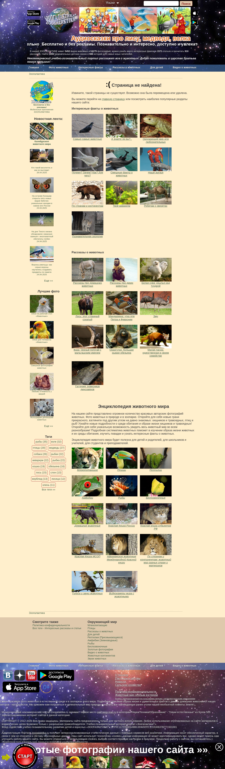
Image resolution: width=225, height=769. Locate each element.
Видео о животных (184, 67)
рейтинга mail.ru (106, 712)
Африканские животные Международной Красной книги (121, 559)
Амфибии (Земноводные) (102, 640)
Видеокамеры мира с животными (121, 595)
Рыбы (121, 497)
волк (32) (56, 441)
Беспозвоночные (155, 497)
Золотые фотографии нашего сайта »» (112, 749)
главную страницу (113, 99)
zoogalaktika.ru (40, 732)
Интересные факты (90, 67)
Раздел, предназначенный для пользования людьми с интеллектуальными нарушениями (155, 699)
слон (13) (55, 472)
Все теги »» (48, 489)
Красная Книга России (121, 525)
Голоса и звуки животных (87, 593)
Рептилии (156, 470)
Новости (120, 681)
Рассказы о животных (126, 67)
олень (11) (49, 485)
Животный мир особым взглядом (136, 695)
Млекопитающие (87, 470)
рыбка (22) (58, 460)
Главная (34, 67)
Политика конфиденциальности (51, 625)
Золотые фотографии (100, 649)
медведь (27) (56, 447)
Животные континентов (101, 655)
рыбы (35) (41, 441)
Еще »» (48, 280)
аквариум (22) (40, 460)
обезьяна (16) (57, 466)
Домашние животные (87, 525)
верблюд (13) (40, 478)
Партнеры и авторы (127, 678)
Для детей (156, 67)
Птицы (121, 470)
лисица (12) (58, 478)
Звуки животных (97, 658)
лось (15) (41, 472)
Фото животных (59, 67)
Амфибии (87, 497)
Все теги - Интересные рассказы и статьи (57, 628)
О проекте (121, 675)
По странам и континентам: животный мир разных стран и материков (155, 561)
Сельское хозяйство (128, 685)
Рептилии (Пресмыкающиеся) (105, 637)
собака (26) (40, 454)
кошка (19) (39, 466)
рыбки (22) (57, 454)
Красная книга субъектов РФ (155, 527)
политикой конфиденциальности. (68, 742)
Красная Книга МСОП (87, 556)
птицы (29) (39, 447)
